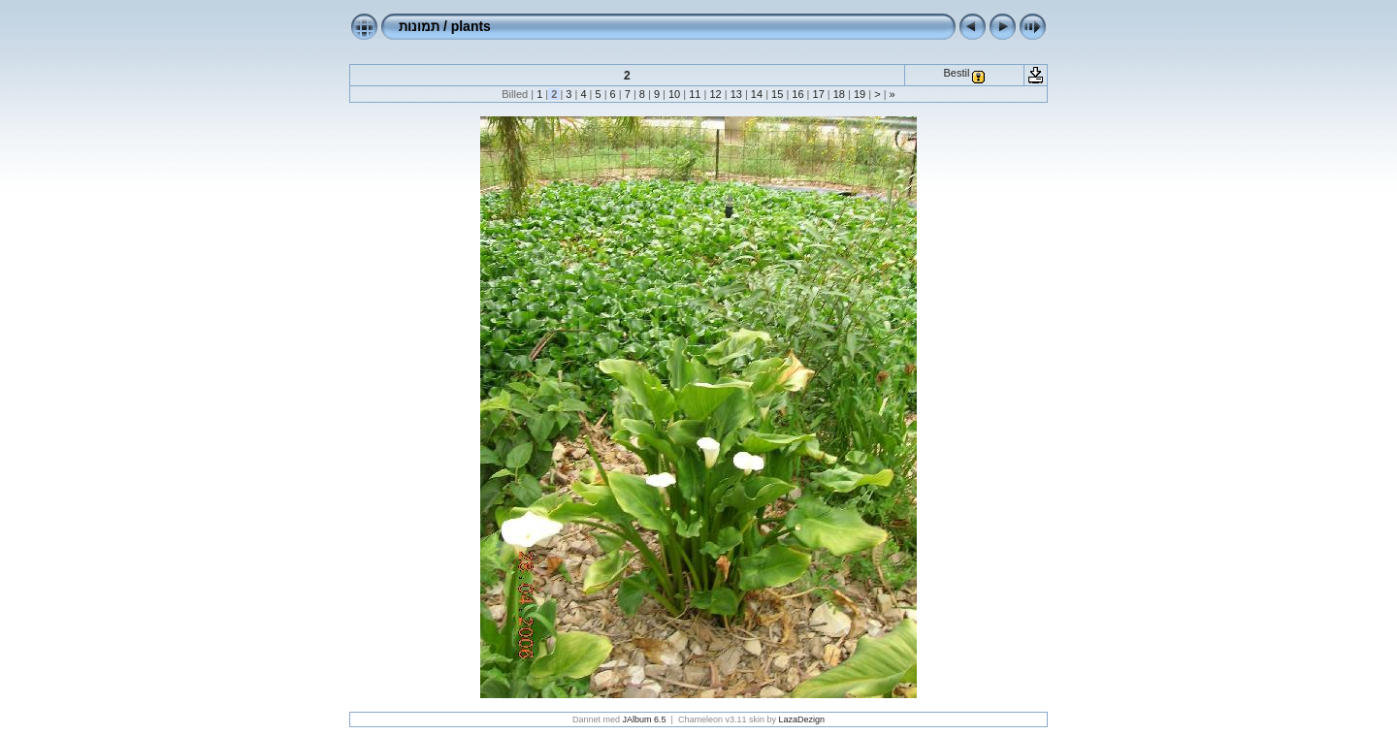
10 (674, 94)
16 (797, 94)
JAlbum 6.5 (644, 719)
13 (736, 94)
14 (756, 94)
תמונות (419, 26)
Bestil (956, 73)
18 (839, 94)
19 (859, 94)
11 (694, 94)
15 (777, 94)
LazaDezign (801, 719)
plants (471, 26)
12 (715, 94)
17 (818, 94)
